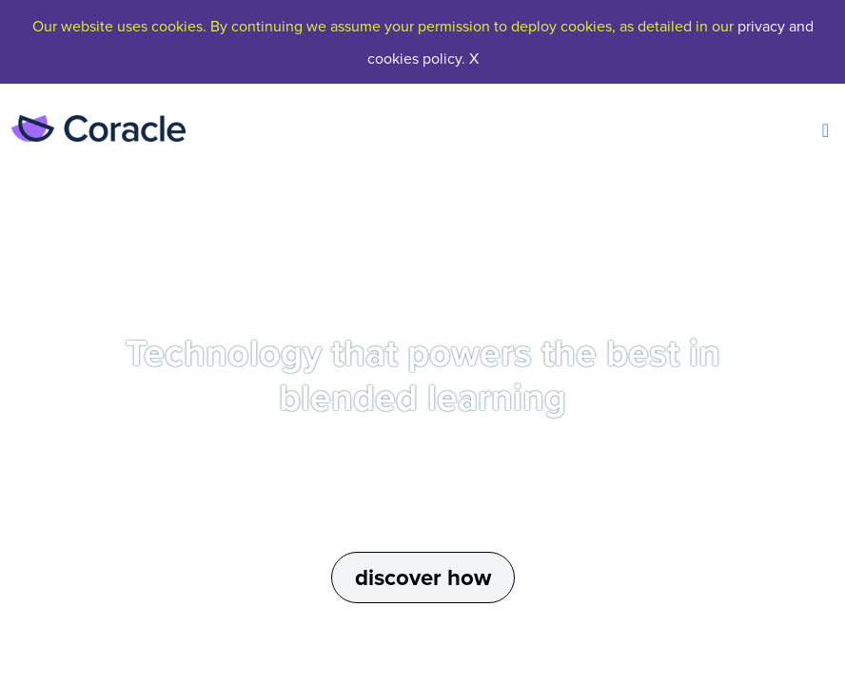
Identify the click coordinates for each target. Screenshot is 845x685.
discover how (423, 577)
